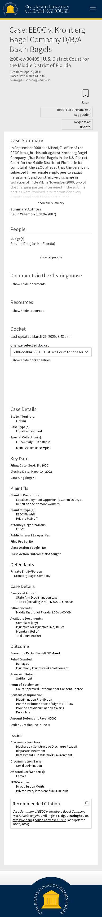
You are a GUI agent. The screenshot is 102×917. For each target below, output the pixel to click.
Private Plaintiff (26, 518)
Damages (22, 663)
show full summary (51, 203)
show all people (51, 257)
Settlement (24, 678)
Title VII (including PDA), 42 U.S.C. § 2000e (44, 602)
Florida (21, 421)
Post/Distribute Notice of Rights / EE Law (44, 704)
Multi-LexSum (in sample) (33, 448)
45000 (52, 718)
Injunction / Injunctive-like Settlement (42, 668)
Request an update (82, 124)
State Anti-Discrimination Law (36, 597)
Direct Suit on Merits (30, 786)
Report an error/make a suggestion (73, 112)
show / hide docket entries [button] (32, 360)
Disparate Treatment (30, 751)
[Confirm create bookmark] (86, 96)
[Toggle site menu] (92, 9)
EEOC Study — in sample (33, 442)
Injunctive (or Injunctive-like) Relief (40, 627)
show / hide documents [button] (29, 284)
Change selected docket (29, 345)
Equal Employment (29, 431)
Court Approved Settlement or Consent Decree (49, 689)
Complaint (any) (27, 623)
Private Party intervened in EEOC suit (42, 791)
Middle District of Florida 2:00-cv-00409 (43, 612)
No (34, 478)
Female (21, 776)
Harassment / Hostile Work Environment (44, 755)
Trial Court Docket (28, 636)
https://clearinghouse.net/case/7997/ (39, 820)
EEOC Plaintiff (25, 514)
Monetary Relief (27, 631)
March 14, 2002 (41, 471)
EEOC (20, 529)
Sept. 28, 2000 (38, 465)
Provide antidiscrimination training (40, 708)
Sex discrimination (29, 765)
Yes (47, 535)
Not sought (53, 554)
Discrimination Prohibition (34, 699)
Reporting (23, 712)
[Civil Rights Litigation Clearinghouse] (26, 9)
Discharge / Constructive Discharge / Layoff (46, 746)
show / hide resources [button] (28, 311)
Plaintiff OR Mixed (47, 653)
